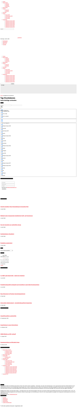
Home (4, 1)
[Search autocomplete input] (16, 105)
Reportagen (5, 7)
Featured (5, 374)
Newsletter (5, 42)
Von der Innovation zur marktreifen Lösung (10, 225)
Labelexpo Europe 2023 (10, 22)
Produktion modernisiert (6, 243)
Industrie (7, 3)
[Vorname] (8, 182)
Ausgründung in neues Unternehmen (9, 325)
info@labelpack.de (13, 394)
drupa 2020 (7, 17)
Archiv (1, 250)
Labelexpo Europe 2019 (10, 24)
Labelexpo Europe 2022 (10, 23)
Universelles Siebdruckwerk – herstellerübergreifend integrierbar (16, 303)
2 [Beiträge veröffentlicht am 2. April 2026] (4, 258)
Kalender (7, 10)
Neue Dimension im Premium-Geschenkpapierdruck (12, 294)
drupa (4, 13)
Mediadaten (5, 41)
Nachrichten (5, 2)
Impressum (5, 400)
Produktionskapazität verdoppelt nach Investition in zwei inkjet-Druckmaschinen (19, 284)
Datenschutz (5, 401)
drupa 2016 (7, 18)
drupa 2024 (7, 14)
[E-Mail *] (8, 186)
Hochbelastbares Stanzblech (7, 234)
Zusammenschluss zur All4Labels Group (9, 342)
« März (1, 265)
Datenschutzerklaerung (11, 187)
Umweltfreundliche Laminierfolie (8, 316)
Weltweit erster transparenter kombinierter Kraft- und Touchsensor (16, 215)
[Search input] (5, 105)
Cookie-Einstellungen (7, 402)
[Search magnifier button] (1, 107)
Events (4, 8)
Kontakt (4, 44)
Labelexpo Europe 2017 (10, 25)
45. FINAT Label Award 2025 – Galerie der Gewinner (12, 275)
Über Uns (5, 43)
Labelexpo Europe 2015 (10, 26)
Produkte (7, 5)
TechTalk (4, 12)
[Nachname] (8, 184)
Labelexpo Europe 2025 (10, 20)
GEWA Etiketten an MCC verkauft (8, 334)
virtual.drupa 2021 (9, 16)
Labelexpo (5, 19)
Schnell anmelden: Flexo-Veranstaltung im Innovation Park (14, 206)
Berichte (7, 11)
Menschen (7, 6)
